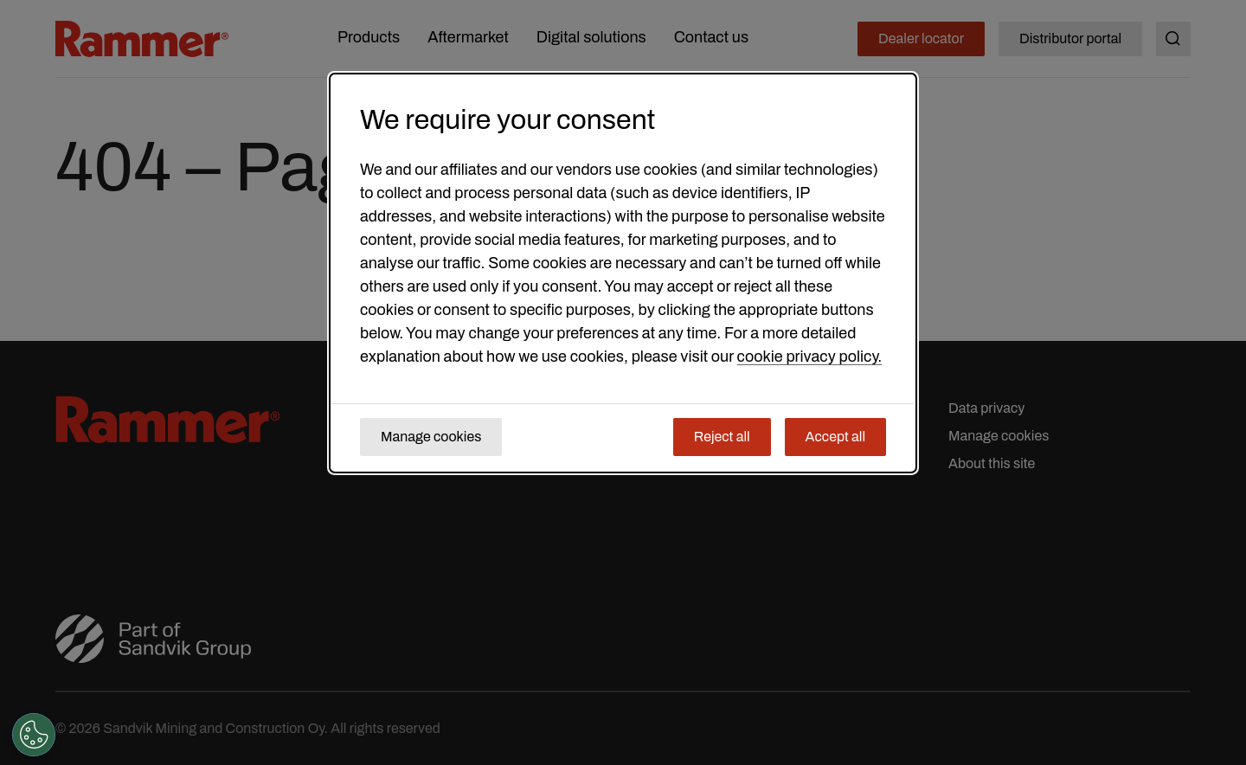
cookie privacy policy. (810, 356)
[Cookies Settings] (33, 734)
